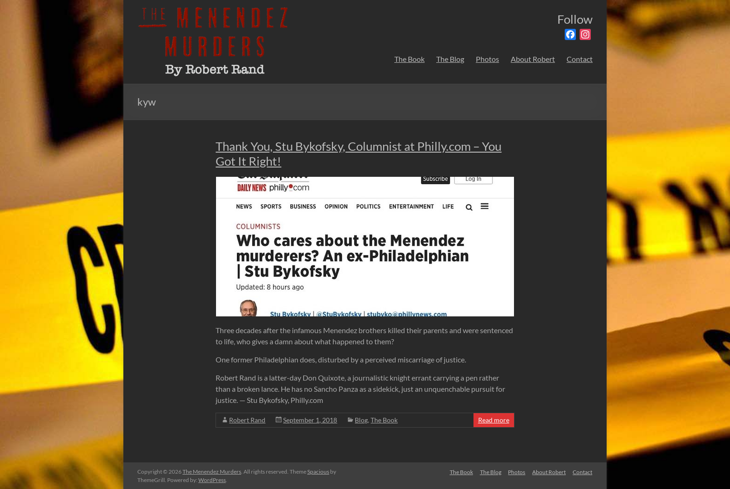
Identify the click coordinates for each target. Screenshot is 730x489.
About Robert (533, 58)
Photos (487, 58)
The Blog (450, 58)
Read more (493, 420)
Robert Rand (247, 420)
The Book (409, 58)
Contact (580, 58)
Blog (361, 420)
